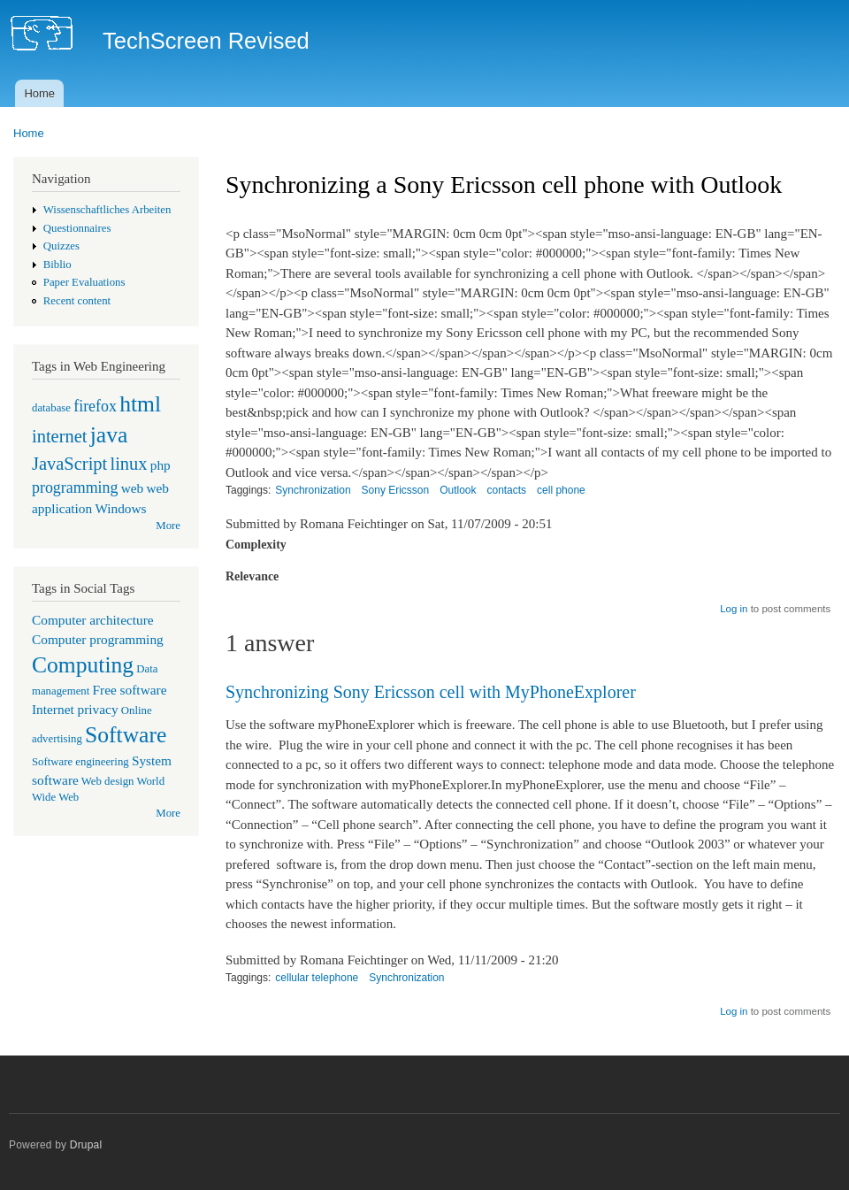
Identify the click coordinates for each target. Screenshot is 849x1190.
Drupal (86, 1145)
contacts (506, 490)
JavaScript (69, 463)
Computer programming (98, 639)
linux (128, 463)
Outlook (458, 490)
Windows (120, 508)
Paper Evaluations (84, 282)
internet (60, 436)
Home (39, 93)
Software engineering (80, 762)
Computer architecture (93, 619)
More (168, 525)
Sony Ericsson (396, 490)
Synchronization (312, 490)
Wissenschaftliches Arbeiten (107, 209)
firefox (95, 406)
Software (125, 735)
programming (75, 487)
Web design (107, 781)
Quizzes (61, 246)
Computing (83, 665)
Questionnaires (77, 228)
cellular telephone (316, 977)
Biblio (57, 264)
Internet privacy (75, 709)
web (132, 487)
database (51, 408)
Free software (130, 689)
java (109, 435)
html (140, 404)
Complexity (256, 544)
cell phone (561, 490)
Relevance (252, 576)
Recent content (77, 301)
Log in (733, 608)
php (160, 464)
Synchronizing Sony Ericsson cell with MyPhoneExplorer (431, 692)
